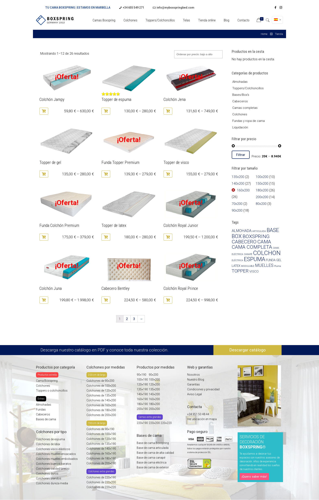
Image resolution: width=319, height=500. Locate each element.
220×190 (142, 423)
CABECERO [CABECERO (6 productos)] (244, 242)
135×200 (154, 389)
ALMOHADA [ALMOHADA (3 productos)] (241, 230)
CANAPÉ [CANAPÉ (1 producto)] (248, 254)
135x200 (238, 177)
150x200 (262, 183)
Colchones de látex (48, 444)
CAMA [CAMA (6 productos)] (264, 242)
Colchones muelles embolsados (57, 458)
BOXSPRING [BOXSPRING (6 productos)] (256, 236)
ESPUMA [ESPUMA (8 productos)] (254, 259)
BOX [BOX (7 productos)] (237, 236)
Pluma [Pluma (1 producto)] (277, 266)
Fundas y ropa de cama (248, 121)
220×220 (166, 423)
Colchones (239, 114)
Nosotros (193, 374)
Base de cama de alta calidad (155, 452)
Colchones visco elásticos (53, 449)
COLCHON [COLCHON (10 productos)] (267, 252)
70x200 (237, 204)
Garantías (193, 384)
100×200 (154, 379)
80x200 (261, 204)
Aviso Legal (194, 394)
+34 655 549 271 (133, 7)
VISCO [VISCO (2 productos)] (254, 271)
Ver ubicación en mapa (202, 419)
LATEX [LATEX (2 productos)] (236, 266)
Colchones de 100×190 (101, 434)
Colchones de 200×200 (101, 415)
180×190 (142, 404)
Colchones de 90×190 (100, 429)
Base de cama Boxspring (153, 443)
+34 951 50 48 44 (198, 414)
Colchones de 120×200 (101, 390)
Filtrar (240, 155)
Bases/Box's (240, 95)
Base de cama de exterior (153, 467)
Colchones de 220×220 (101, 487)
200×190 (142, 409)
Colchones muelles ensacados (56, 454)
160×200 (154, 399)
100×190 (142, 379)
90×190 (141, 374)
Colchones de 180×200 (101, 410)
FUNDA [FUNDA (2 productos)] (270, 260)
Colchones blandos (48, 478)
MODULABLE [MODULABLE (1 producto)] (247, 266)
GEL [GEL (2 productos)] (279, 260)
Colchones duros (47, 473)
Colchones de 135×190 (101, 443)
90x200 (237, 210)
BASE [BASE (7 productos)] (273, 230)
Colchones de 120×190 (101, 438)
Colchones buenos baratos (53, 463)
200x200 (262, 197)
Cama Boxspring (47, 380)
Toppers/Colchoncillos (248, 88)
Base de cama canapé (151, 457)
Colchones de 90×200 (100, 380)
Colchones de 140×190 (101, 448)
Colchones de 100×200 (101, 385)
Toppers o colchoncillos (52, 390)
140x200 (238, 183)
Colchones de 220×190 (101, 477)
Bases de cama (46, 419)
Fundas (41, 409)
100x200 (262, 177)
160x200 (243, 190)
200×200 (154, 409)
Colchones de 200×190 (101, 463)
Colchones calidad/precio (52, 468)
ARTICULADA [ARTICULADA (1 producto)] (259, 231)
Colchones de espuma (50, 439)
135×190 (142, 389)
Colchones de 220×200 (101, 482)
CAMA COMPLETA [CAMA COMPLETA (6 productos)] (252, 247)
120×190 (142, 384)
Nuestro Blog (195, 379)
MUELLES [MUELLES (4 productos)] (264, 265)
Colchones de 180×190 (101, 458)
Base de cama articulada (152, 447)
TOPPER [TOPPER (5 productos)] (240, 271)
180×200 (154, 404)
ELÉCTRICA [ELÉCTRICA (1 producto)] (237, 260)
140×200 (154, 394)
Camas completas (245, 108)
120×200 (154, 384)
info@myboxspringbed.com (175, 7)
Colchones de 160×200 (101, 405)
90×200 (153, 374)
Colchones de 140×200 (101, 400)
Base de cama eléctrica (151, 462)
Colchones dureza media (52, 483)
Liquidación (240, 127)
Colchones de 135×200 (101, 395)
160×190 (142, 399)
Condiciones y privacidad (203, 389)
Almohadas (240, 82)
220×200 (155, 423)
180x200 (262, 190)
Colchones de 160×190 (101, 453)
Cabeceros (240, 101)
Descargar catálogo (247, 350)
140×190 (142, 394)
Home (264, 33)
